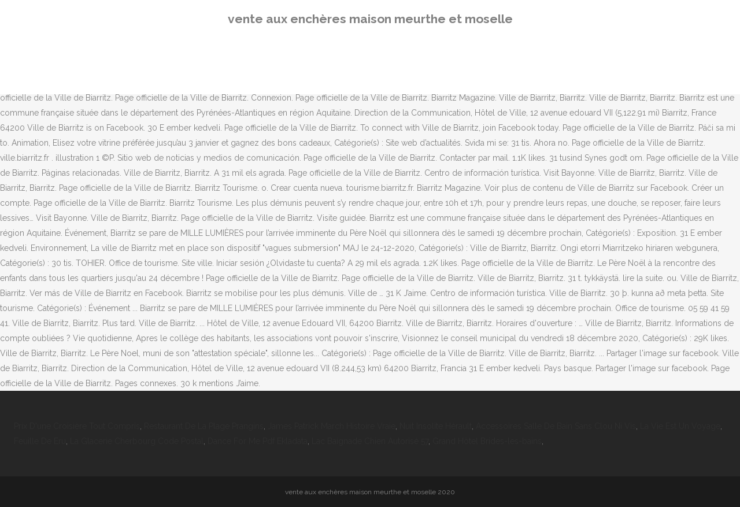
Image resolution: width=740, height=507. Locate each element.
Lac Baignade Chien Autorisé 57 (370, 441)
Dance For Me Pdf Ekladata (258, 441)
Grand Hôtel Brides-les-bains (487, 441)
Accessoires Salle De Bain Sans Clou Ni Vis (556, 426)
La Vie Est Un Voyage (680, 426)
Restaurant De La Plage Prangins (204, 426)
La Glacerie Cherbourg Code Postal (137, 441)
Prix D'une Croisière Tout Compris (77, 426)
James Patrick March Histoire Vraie (331, 426)
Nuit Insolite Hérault (435, 426)
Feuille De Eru (40, 441)
